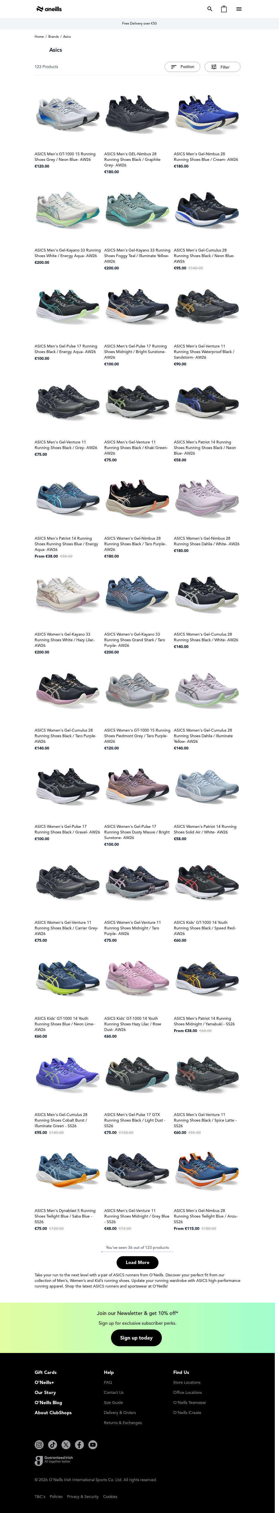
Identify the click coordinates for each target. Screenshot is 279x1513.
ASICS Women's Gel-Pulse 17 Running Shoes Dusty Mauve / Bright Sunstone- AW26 (137, 832)
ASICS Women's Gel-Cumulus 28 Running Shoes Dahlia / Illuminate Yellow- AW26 (203, 736)
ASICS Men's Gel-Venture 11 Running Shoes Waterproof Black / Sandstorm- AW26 (204, 352)
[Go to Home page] (49, 9)
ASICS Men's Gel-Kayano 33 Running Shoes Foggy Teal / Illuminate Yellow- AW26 (137, 256)
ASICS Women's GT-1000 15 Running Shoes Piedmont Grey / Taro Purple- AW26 (137, 736)
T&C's (40, 1496)
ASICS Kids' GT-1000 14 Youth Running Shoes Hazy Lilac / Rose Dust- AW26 (132, 1024)
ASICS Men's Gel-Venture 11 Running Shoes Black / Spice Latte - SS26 (205, 1120)
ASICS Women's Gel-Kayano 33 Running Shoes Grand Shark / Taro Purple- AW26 (134, 640)
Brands (53, 36)
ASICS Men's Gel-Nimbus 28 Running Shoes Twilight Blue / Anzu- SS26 (206, 1216)
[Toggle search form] (209, 9)
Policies (56, 1496)
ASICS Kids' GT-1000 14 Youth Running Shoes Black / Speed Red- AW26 (205, 928)
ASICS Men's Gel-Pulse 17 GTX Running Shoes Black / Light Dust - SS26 (134, 1120)
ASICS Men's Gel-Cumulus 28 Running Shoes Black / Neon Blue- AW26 (204, 256)
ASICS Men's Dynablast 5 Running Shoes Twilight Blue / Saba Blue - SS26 (65, 1216)
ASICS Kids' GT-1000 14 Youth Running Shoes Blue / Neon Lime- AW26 (64, 1024)
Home (39, 36)
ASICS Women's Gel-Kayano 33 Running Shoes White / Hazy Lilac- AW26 (65, 640)
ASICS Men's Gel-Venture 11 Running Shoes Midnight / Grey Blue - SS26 (136, 1216)
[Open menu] (239, 9)
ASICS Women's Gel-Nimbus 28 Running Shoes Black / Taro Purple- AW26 (135, 544)
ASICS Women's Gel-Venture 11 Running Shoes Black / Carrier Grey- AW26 (66, 928)
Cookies (110, 1496)
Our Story (45, 1392)
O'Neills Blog (48, 1403)
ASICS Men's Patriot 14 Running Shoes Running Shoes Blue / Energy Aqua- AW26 (66, 544)
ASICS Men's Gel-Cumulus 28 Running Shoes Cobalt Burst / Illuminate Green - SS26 (61, 1120)
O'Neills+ (44, 1382)
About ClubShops (53, 1413)
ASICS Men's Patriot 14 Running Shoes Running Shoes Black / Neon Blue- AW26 (205, 448)
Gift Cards (45, 1372)
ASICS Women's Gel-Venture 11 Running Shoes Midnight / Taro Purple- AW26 (132, 928)
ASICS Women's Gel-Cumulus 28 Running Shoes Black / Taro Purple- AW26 (65, 736)
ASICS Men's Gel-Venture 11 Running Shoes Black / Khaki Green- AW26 (136, 448)
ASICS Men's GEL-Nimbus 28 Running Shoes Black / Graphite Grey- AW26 (132, 160)
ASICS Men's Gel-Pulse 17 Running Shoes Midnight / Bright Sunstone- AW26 (135, 352)
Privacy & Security (83, 1496)
